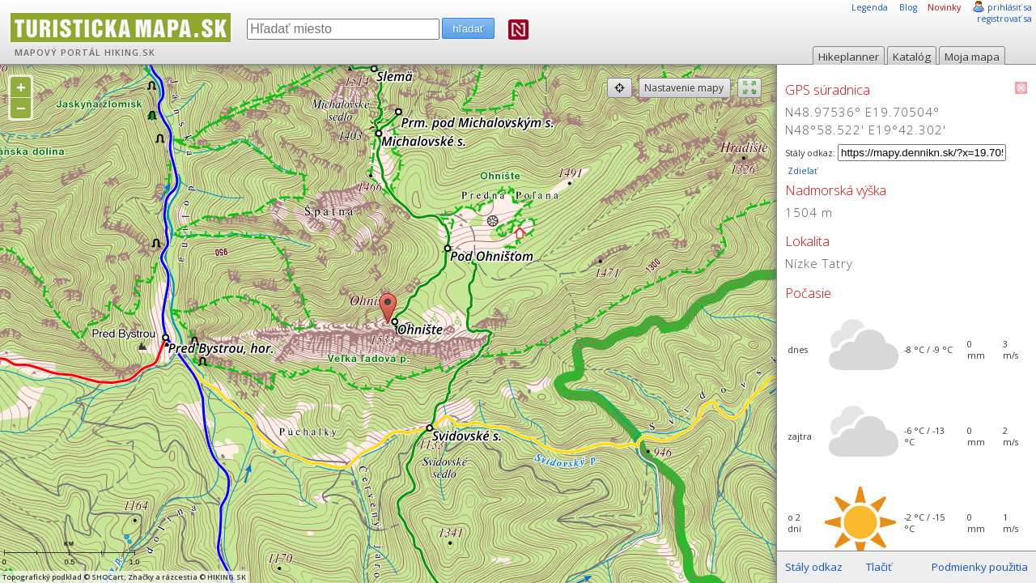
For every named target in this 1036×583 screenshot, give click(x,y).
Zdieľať (801, 171)
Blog (908, 7)
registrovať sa (1004, 18)
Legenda (869, 7)
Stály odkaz (814, 567)
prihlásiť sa (1009, 7)
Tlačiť (879, 567)
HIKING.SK (129, 52)
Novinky (944, 7)
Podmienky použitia (980, 567)
